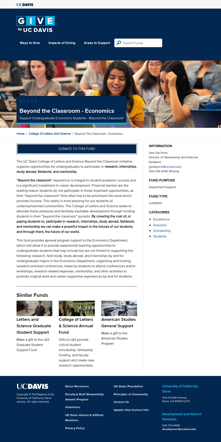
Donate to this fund (77, 148)
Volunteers (72, 407)
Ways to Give (30, 42)
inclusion (160, 225)
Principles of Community (131, 394)
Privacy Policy (75, 428)
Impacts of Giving (61, 42)
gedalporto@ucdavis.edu (165, 166)
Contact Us (121, 402)
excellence (161, 219)
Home (20, 133)
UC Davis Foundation (128, 386)
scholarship (162, 230)
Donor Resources (77, 386)
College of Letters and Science (50, 133)
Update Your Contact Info (131, 410)
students (160, 236)
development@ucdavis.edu (179, 429)
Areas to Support (97, 42)
